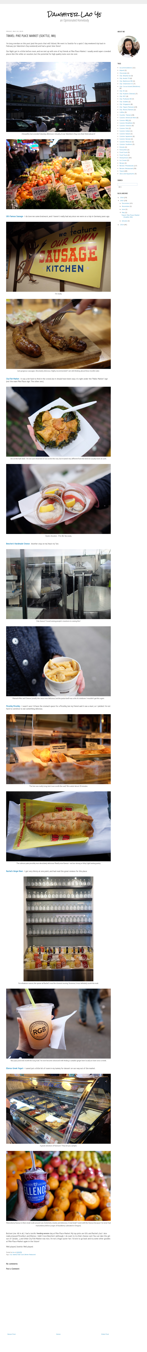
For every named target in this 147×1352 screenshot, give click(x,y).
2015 (122, 200)
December (126, 203)
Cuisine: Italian (125, 134)
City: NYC (123, 96)
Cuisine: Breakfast (126, 123)
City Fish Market (12, 379)
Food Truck (123, 155)
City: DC (122, 91)
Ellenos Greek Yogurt (14, 1068)
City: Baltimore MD (126, 81)
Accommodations (126, 68)
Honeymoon (124, 158)
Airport (122, 70)
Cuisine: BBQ (124, 120)
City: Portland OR (126, 99)
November (126, 206)
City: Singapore (125, 104)
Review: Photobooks (127, 166)
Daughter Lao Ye (74, 14)
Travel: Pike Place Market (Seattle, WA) (130, 216)
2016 (122, 197)
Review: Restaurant (30, 1254)
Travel (122, 171)
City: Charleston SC (126, 84)
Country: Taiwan (125, 115)
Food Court (20, 1254)
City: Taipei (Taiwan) (127, 107)
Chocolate (123, 73)
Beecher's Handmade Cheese (18, 543)
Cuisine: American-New (128, 118)
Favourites (123, 150)
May (123, 212)
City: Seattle (13, 1254)
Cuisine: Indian (125, 131)
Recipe (122, 163)
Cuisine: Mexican (125, 142)
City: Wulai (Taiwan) (127, 110)
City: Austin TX (125, 78)
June (123, 209)
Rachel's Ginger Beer (14, 871)
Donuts (122, 147)
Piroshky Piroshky (13, 706)
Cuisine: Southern (126, 144)
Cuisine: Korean (125, 139)
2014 (122, 225)
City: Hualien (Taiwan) (127, 94)
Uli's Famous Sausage (14, 216)
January (125, 221)
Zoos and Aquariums (127, 174)
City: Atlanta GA (125, 76)
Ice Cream (123, 160)
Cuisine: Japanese (126, 136)
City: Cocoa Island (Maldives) (130, 86)
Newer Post (11, 1334)
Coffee (122, 112)
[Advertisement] (130, 269)
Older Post (105, 1334)
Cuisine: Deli (124, 128)
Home (58, 1334)
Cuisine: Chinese (125, 126)
